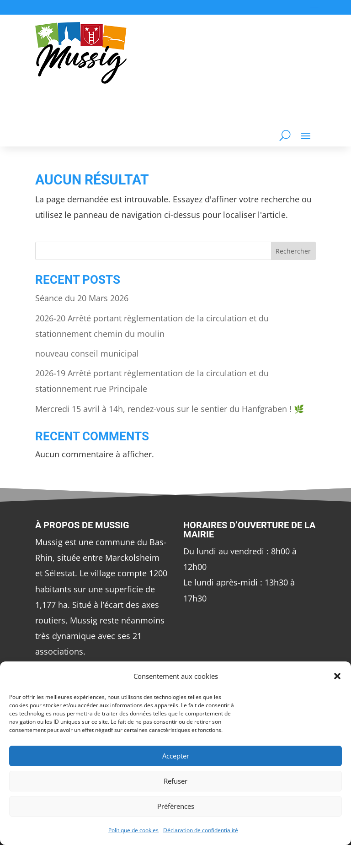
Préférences (175, 806)
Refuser (175, 780)
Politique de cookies (133, 830)
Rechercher (293, 251)
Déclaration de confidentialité (200, 830)
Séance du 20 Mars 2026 (81, 297)
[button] (337, 676)
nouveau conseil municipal (87, 353)
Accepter (175, 755)
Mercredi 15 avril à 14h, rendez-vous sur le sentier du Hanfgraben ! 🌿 (169, 408)
